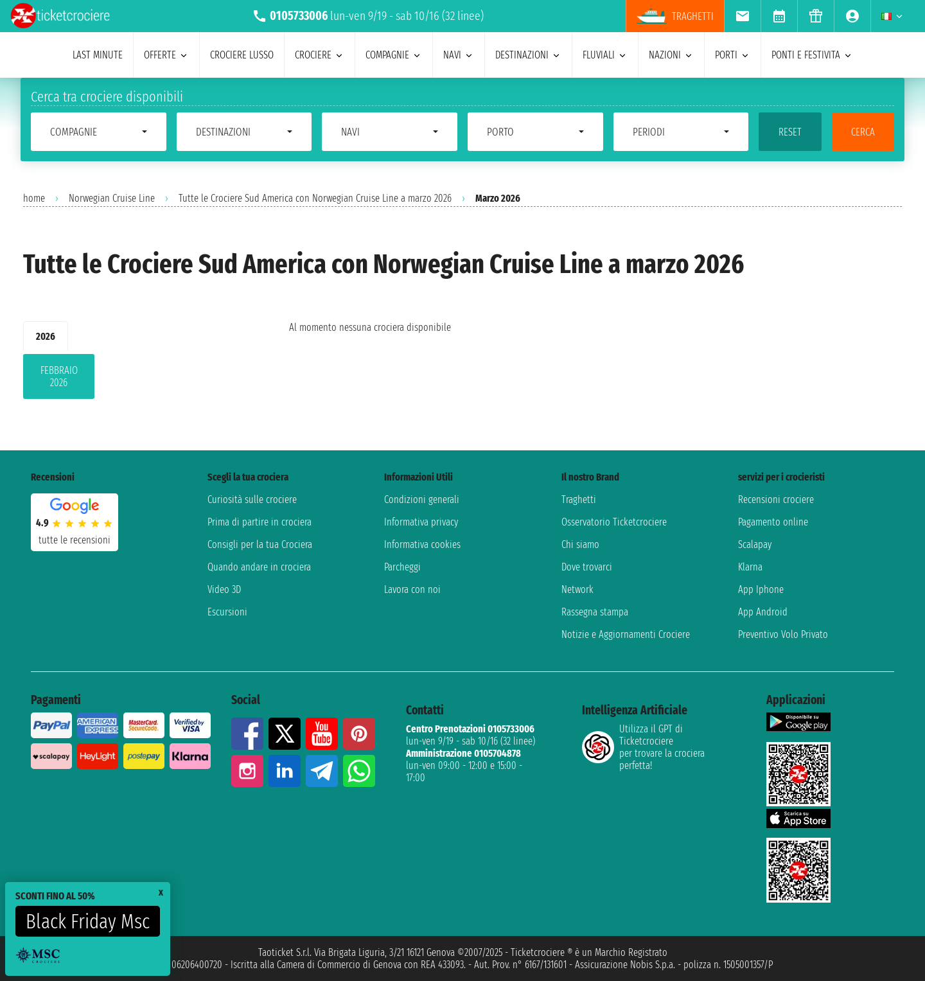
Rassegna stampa (594, 612)
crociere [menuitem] (319, 55)
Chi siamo (580, 544)
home (34, 198)
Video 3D (224, 589)
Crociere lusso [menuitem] (242, 55)
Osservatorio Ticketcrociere (614, 522)
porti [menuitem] (732, 55)
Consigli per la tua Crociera (259, 544)
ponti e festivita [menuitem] (812, 55)
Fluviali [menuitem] (605, 55)
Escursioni (227, 612)
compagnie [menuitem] (394, 55)
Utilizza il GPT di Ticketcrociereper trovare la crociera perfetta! (643, 747)
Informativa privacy (421, 522)
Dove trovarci (586, 567)
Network (577, 589)
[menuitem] (742, 16)
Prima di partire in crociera (259, 522)
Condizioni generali (421, 499)
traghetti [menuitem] (675, 16)
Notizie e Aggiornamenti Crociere (625, 634)
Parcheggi (402, 567)
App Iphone (761, 589)
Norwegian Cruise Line (112, 198)
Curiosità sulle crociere (252, 499)
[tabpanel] (135, 379)
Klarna (750, 567)
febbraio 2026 (59, 376)
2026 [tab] (45, 336)
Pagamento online (773, 522)
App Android (763, 612)
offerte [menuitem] (166, 55)
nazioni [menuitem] (671, 55)
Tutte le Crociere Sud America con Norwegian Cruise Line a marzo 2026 (315, 198)
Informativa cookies (422, 544)
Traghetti (578, 499)
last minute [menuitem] (98, 55)
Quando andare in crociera (259, 567)
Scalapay (754, 544)
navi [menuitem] (458, 55)
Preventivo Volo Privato (783, 634)
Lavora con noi (412, 589)
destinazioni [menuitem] (528, 55)
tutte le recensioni (74, 540)
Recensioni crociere (776, 499)
